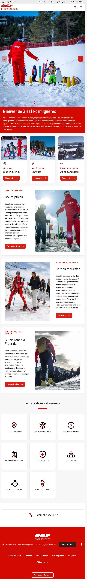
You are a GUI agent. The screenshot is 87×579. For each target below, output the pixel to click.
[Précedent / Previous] (4, 59)
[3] (46, 103)
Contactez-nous (67, 544)
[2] (42, 103)
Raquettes (73, 556)
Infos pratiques (9, 2)
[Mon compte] (76, 2)
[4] (50, 103)
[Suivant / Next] (80, 59)
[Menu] (81, 7)
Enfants (28, 556)
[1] (38, 103)
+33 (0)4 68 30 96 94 (47, 545)
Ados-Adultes (42, 556)
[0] (34, 103)
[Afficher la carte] (43, 1)
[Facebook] (52, 2)
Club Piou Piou (14, 556)
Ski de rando (42, 562)
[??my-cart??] (75, 7)
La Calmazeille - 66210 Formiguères (19, 545)
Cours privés (58, 556)
